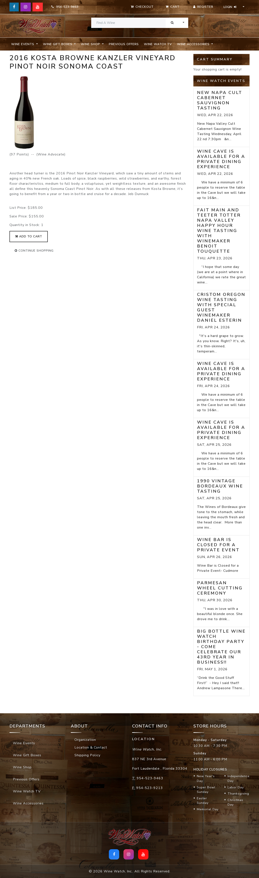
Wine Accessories (28, 803)
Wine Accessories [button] (194, 44)
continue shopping (34, 251)
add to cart (28, 236)
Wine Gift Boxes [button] (58, 44)
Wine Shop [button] (91, 44)
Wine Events (24, 743)
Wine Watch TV (158, 44)
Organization (85, 739)
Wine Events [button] (23, 44)
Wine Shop (22, 767)
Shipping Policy (87, 755)
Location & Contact (90, 747)
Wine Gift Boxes (27, 755)
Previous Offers (124, 44)
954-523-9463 (65, 7)
